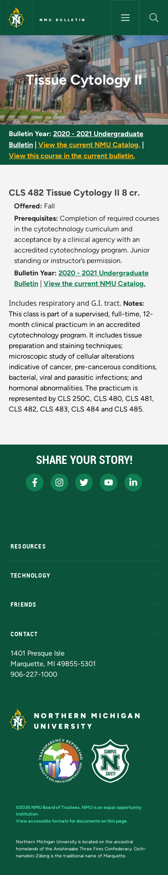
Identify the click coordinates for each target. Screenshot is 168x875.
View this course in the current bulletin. (72, 156)
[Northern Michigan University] (16, 17)
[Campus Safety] (110, 761)
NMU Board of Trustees (55, 807)
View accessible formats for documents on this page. (72, 821)
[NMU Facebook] (35, 482)
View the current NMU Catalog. (89, 145)
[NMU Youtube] (108, 482)
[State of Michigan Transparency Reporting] (61, 761)
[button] (154, 17)
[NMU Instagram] (59, 482)
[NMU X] (84, 482)
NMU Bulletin (63, 20)
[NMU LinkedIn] (133, 482)
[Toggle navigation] (125, 17)
